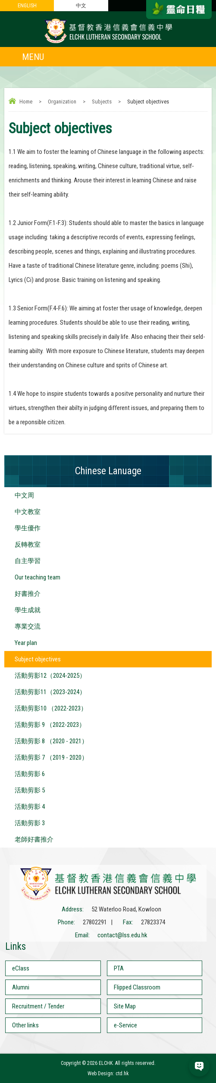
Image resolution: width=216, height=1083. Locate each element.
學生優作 (28, 528)
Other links (25, 1025)
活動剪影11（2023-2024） (50, 692)
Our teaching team (37, 577)
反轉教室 (28, 544)
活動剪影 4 (30, 807)
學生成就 (28, 610)
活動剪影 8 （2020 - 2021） (51, 741)
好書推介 (28, 594)
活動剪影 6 (30, 774)
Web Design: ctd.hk (108, 1073)
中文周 (24, 495)
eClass (20, 968)
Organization (62, 101)
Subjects (102, 101)
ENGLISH (27, 6)
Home (25, 101)
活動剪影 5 (30, 790)
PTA (119, 968)
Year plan (26, 643)
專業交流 (28, 626)
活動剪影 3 (30, 823)
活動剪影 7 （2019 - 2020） (51, 757)
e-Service (125, 1025)
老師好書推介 (34, 839)
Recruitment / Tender (38, 1006)
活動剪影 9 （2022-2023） (50, 725)
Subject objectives (38, 659)
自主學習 (28, 561)
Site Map (125, 1006)
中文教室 (28, 512)
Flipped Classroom (137, 987)
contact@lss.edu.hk (122, 935)
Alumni (20, 987)
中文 (81, 6)
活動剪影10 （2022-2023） (51, 708)
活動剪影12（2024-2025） (50, 675)
